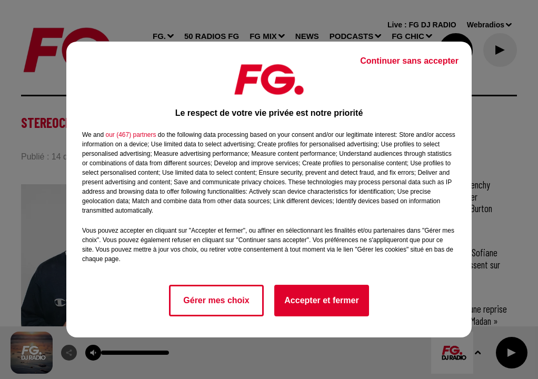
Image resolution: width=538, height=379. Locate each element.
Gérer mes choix (216, 300)
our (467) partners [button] (130, 134)
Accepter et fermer (321, 300)
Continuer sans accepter (409, 60)
